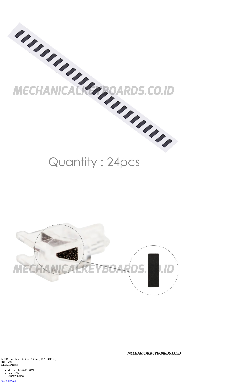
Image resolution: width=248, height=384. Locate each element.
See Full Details (9, 381)
